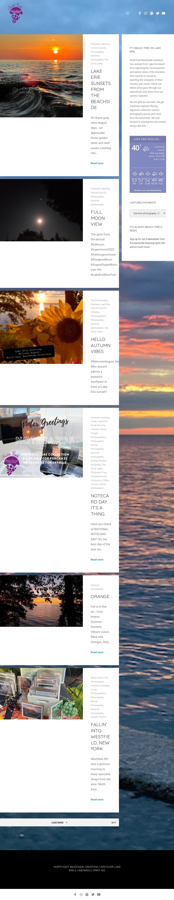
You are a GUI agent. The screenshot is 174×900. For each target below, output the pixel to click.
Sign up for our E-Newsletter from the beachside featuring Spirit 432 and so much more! (147, 243)
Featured (95, 44)
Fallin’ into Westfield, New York (100, 736)
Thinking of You (99, 472)
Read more (97, 163)
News (103, 429)
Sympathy (96, 464)
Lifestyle (95, 312)
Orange (100, 596)
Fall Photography (99, 300)
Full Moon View (98, 218)
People (94, 433)
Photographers (98, 316)
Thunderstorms (99, 476)
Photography (97, 51)
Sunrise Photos (98, 460)
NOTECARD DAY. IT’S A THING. (100, 505)
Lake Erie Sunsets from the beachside (101, 89)
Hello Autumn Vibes (100, 345)
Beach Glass (97, 677)
